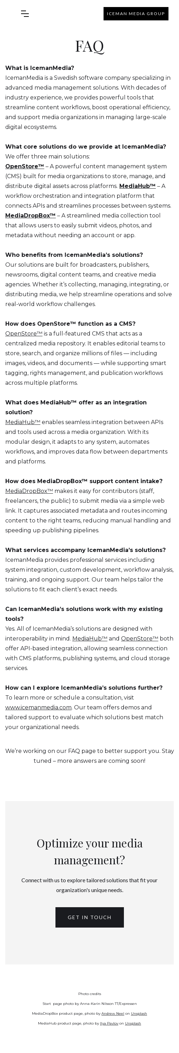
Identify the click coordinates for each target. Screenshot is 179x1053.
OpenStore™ (23, 333)
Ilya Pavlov (109, 1023)
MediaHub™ (22, 422)
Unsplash (139, 1013)
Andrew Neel (112, 1013)
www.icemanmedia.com (38, 707)
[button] (25, 14)
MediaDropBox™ (29, 491)
